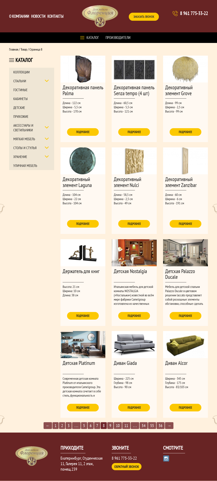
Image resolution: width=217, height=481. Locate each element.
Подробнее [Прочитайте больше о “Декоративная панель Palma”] (82, 132)
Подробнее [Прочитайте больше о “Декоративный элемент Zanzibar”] (185, 224)
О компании (19, 16)
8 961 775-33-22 (194, 13)
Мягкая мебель (24, 139)
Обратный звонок (126, 467)
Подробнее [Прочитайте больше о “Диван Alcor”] (185, 408)
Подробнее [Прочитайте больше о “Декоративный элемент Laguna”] (82, 224)
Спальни (19, 81)
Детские (19, 107)
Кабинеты (20, 98)
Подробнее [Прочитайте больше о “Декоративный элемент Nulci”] (134, 224)
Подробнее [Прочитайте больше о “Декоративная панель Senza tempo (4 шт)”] (134, 132)
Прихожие (20, 116)
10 (118, 426)
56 (160, 426)
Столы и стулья (25, 148)
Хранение (20, 156)
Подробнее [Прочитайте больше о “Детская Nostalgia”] (134, 316)
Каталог (93, 37)
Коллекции (21, 72)
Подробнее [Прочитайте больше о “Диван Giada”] (134, 408)
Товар (24, 49)
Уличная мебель (25, 165)
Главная (13, 49)
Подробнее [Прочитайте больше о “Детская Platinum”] (82, 408)
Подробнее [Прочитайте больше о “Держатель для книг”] (82, 316)
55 (152, 426)
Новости (38, 16)
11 (126, 426)
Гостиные (20, 90)
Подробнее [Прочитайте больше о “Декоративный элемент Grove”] (185, 132)
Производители (118, 37)
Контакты (55, 16)
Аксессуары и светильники (23, 127)
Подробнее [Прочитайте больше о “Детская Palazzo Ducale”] (185, 316)
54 (144, 426)
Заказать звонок (143, 17)
